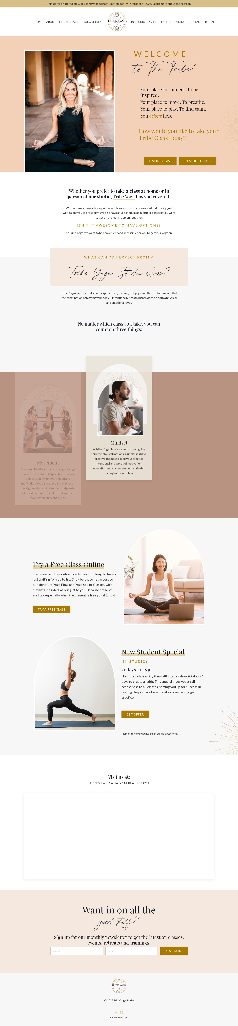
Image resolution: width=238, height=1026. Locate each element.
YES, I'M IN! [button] (174, 951)
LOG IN (209, 21)
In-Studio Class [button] (197, 161)
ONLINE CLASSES (69, 21)
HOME (39, 21)
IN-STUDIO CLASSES (143, 21)
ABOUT (51, 21)
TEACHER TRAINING (172, 21)
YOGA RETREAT (93, 21)
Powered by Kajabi (119, 1017)
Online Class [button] (160, 161)
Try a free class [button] (51, 609)
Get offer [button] (135, 714)
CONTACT (195, 21)
